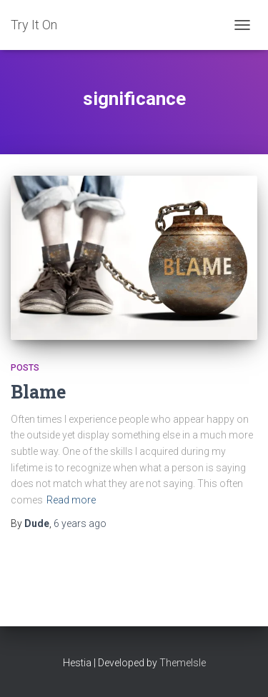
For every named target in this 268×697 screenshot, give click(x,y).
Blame (38, 391)
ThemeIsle (182, 662)
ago (80, 523)
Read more (71, 500)
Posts (25, 368)
